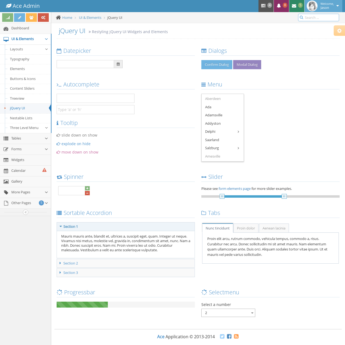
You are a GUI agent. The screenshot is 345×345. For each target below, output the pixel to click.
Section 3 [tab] (69, 272)
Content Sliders (22, 88)
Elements (17, 68)
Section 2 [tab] (69, 263)
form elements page (235, 188)
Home (67, 17)
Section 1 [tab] (69, 226)
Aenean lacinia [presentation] (274, 228)
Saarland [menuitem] (212, 139)
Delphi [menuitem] (222, 132)
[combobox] (228, 313)
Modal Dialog (247, 64)
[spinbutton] (71, 190)
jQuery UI (14, 108)
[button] (87, 188)
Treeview (17, 98)
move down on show (77, 152)
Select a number (216, 304)
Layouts (29, 49)
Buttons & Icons (23, 78)
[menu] (222, 128)
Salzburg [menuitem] (222, 148)
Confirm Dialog (217, 64)
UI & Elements (90, 17)
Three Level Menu (29, 127)
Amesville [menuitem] (212, 156)
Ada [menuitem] (208, 106)
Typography (19, 59)
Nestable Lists (21, 118)
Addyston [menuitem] (213, 123)
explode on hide (74, 143)
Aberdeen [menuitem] (213, 98)
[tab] (217, 228)
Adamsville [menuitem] (213, 115)
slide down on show (77, 135)
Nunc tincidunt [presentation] (218, 228)
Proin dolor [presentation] (246, 228)
